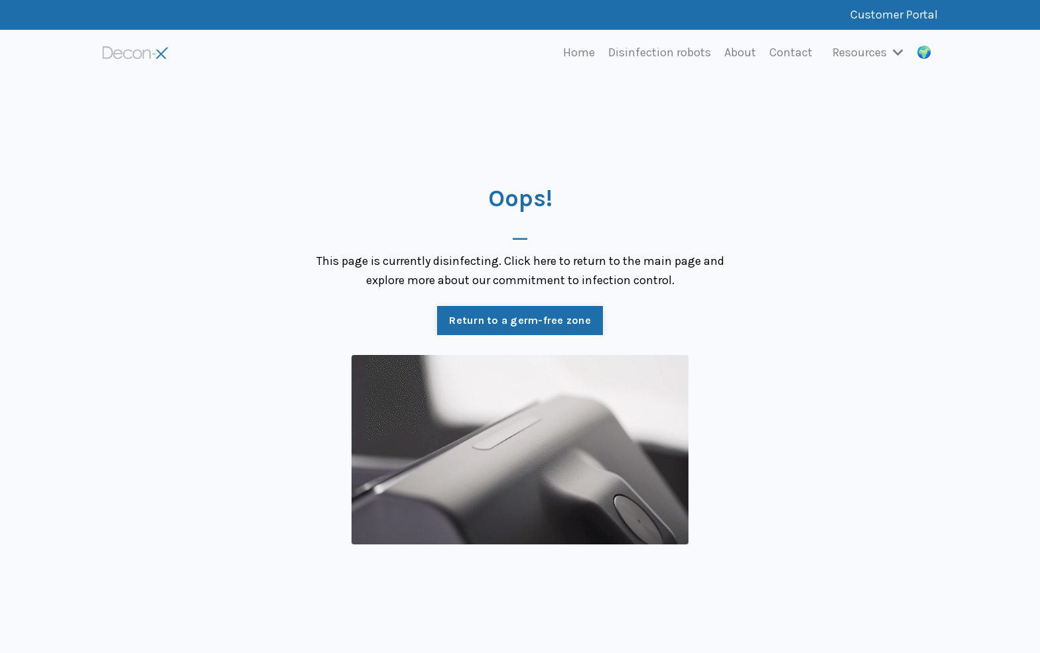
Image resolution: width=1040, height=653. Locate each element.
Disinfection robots (659, 52)
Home (579, 52)
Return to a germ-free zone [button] (520, 320)
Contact (790, 52)
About (740, 52)
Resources (867, 52)
